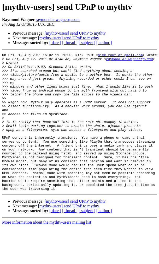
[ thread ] (70, 42)
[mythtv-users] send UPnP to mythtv (75, 33)
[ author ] (104, 42)
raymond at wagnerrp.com (58, 19)
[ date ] (55, 42)
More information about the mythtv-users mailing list (46, 249)
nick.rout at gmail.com (120, 55)
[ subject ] (87, 42)
